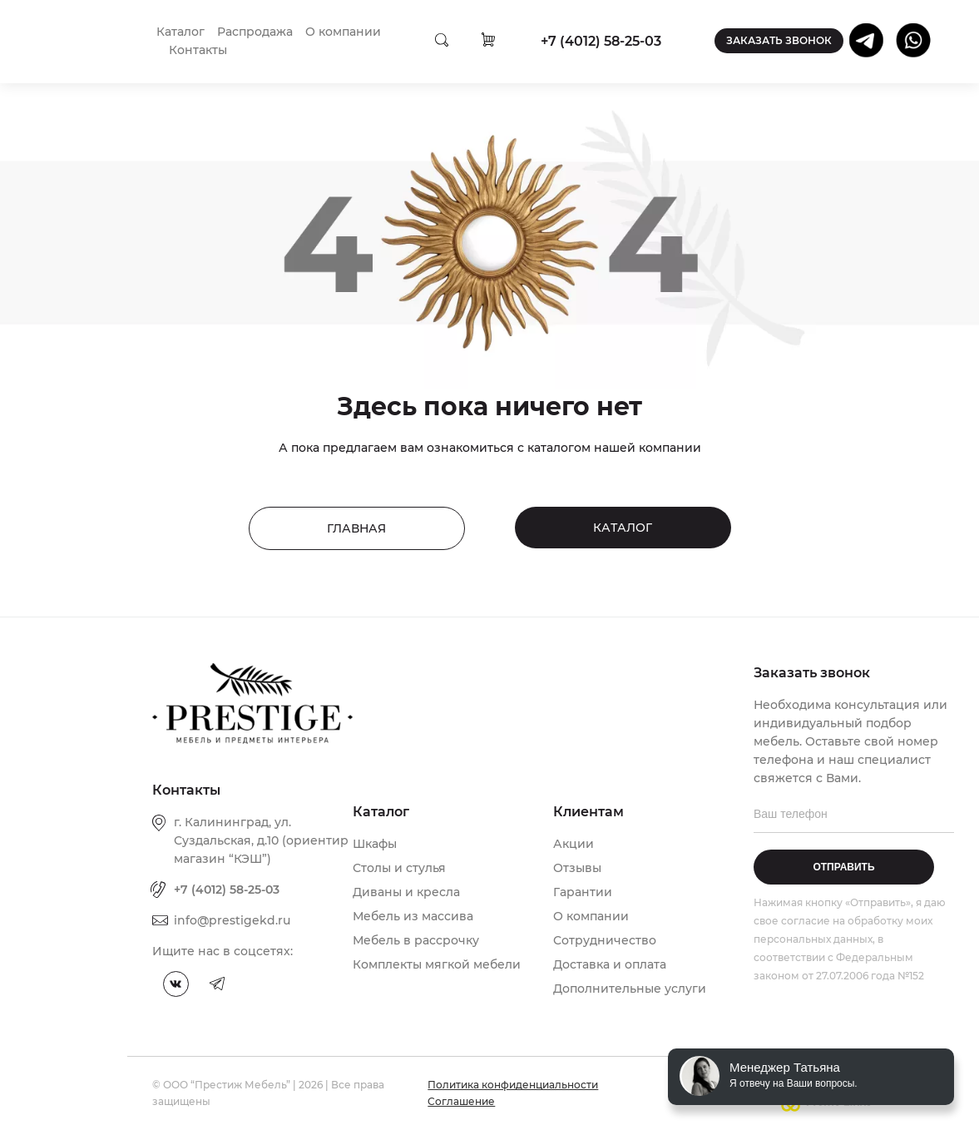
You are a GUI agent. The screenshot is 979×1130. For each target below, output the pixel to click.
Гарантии (582, 892)
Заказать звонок (779, 40)
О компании (343, 31)
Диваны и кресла (406, 892)
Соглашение (461, 1101)
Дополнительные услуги (629, 988)
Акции (573, 843)
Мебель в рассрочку (416, 940)
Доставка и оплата (609, 964)
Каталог (180, 31)
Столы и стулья (399, 867)
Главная (356, 528)
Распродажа (255, 31)
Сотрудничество (604, 940)
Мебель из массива (413, 916)
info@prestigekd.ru (232, 920)
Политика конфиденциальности (513, 1084)
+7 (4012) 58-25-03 (601, 41)
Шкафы (375, 843)
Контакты (198, 49)
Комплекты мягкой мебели (437, 964)
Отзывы (577, 867)
